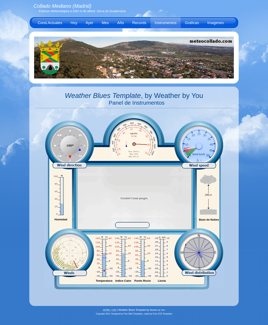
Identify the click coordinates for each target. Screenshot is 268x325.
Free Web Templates (133, 314)
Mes (105, 23)
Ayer (89, 23)
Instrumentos (166, 23)
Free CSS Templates (162, 314)
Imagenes (215, 23)
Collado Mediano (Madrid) (62, 6)
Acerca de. (47, 34)
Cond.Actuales (50, 23)
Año (120, 23)
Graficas (192, 23)
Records (139, 23)
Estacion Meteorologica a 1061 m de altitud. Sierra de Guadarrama (82, 11)
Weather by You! (157, 310)
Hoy (74, 23)
